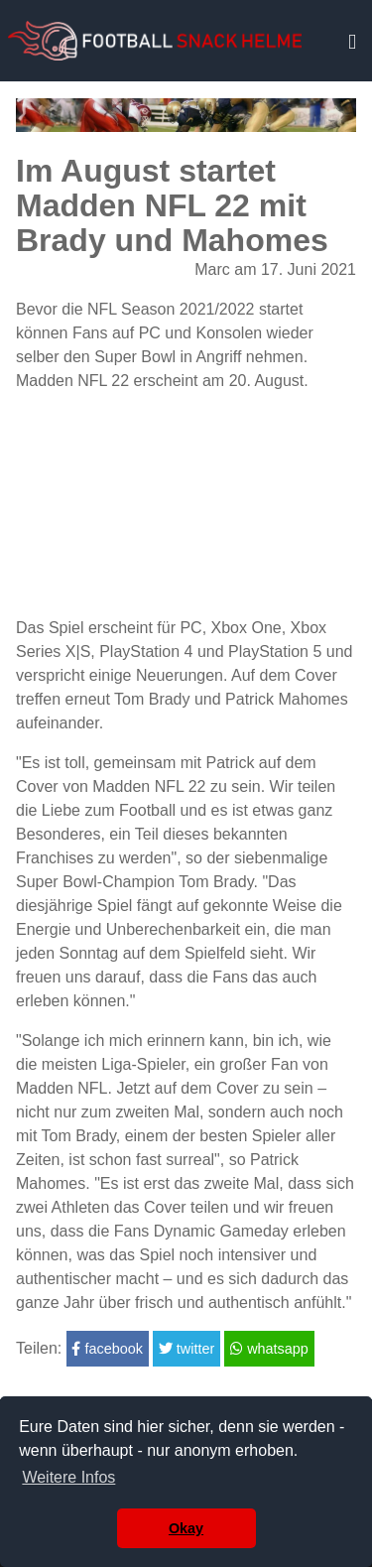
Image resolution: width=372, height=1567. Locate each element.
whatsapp (269, 1349)
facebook (106, 1349)
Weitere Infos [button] (68, 1477)
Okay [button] (186, 1528)
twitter (186, 1349)
